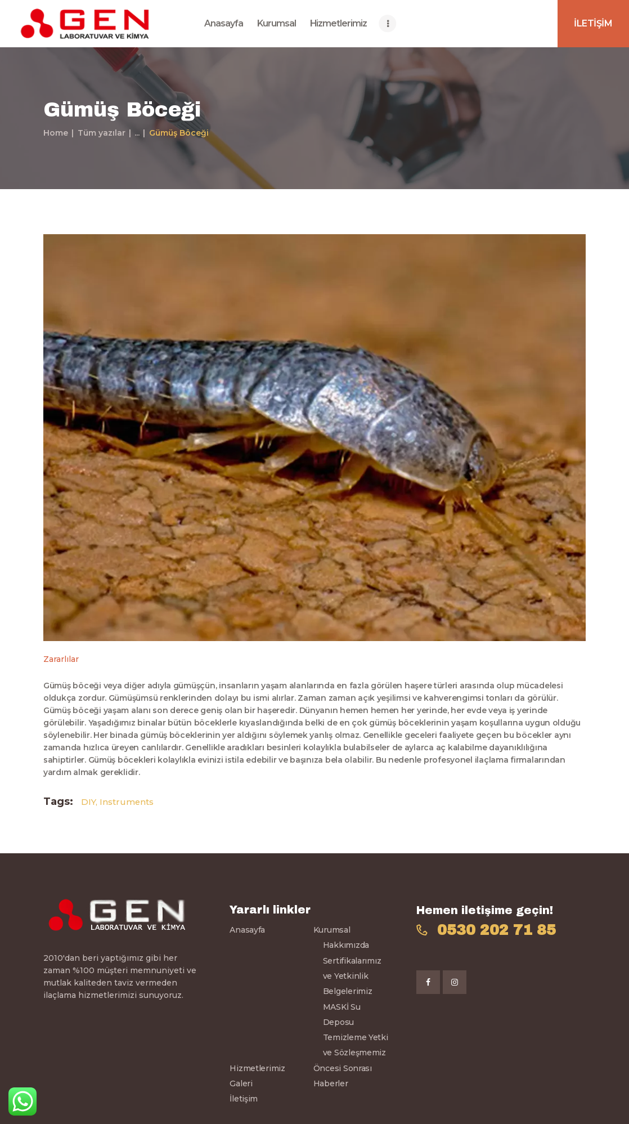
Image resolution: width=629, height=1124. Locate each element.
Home (55, 133)
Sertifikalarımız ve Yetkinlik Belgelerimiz (352, 976)
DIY (88, 802)
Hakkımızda (346, 945)
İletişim (244, 1099)
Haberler (330, 1083)
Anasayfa (247, 930)
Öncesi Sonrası (342, 1068)
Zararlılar (61, 659)
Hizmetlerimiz (257, 1068)
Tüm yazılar (101, 133)
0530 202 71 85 (496, 930)
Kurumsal (332, 930)
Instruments (127, 802)
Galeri (241, 1083)
